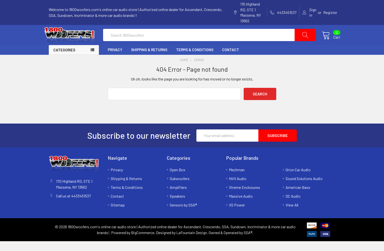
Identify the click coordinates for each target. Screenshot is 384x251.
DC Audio (293, 206)
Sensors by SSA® (183, 214)
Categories (64, 59)
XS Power (237, 214)
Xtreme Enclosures (244, 197)
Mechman (237, 179)
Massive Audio (241, 206)
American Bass (298, 197)
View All (292, 214)
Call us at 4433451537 (73, 205)
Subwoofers (180, 188)
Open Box (177, 179)
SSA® (248, 242)
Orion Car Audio (298, 179)
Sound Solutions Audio (304, 188)
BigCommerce (142, 242)
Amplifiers (178, 197)
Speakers (177, 206)
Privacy (115, 59)
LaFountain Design (191, 242)
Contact (230, 59)
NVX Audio (237, 188)
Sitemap (118, 214)
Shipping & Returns (149, 59)
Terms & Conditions (194, 59)
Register (330, 12)
